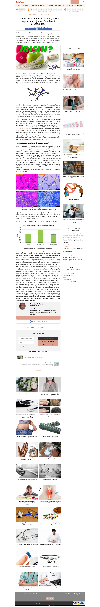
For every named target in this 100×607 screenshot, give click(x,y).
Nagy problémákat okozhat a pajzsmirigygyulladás (27, 523)
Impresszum (20, 594)
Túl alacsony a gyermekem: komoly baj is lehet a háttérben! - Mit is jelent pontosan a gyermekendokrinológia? (27, 416)
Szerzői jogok (44, 594)
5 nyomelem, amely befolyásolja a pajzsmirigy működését (50, 523)
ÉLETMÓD (57, 5)
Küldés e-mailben (44, 29)
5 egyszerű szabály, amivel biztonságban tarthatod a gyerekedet (74, 198)
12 (61, 9)
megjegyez (27, 345)
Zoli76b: (67, 275)
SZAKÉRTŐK (30, 1)
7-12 (80, 9)
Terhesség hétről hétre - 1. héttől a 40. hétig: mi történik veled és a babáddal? (73, 134)
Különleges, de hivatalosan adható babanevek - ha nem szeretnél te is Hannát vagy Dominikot (73, 221)
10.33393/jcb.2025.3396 (23, 128)
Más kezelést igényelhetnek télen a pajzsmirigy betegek (27, 545)
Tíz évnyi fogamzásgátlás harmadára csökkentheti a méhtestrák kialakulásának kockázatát (37, 364)
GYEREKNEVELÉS (40, 5)
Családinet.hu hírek (31, 14)
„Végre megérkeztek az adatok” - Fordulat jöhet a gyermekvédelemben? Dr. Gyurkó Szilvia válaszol (73, 156)
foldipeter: (68, 273)
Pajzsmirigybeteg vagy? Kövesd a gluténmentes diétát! (50, 545)
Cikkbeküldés (68, 594)
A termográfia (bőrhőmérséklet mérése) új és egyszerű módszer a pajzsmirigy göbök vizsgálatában (50, 394)
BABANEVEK (78, 5)
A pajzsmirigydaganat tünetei (50, 588)
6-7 (78, 9)
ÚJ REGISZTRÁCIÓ (48, 344)
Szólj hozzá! (31, 29)
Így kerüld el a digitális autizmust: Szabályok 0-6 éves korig (73, 177)
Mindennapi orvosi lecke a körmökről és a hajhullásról (50, 415)
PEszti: (65, 277)
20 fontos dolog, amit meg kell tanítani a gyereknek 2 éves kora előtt (73, 69)
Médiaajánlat (27, 594)
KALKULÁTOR (50, 1)
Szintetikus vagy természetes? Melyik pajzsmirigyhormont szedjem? (27, 458)
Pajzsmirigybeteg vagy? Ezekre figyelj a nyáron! (50, 458)
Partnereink (60, 594)
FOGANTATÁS (20, 5)
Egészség (47, 14)
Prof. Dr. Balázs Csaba (33, 27)
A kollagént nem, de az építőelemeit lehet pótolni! (73, 112)
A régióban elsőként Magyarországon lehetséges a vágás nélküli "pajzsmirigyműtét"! (50, 502)
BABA (33, 5)
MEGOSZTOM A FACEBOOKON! (38, 321)
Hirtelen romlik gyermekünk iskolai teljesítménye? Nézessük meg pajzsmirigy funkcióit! (27, 502)
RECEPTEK (71, 5)
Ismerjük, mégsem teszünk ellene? (27, 566)
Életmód (41, 14)
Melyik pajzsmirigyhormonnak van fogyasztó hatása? (27, 437)
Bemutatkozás (23, 317)
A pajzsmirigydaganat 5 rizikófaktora (50, 566)
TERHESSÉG (27, 5)
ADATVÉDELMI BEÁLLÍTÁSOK (50, 605)
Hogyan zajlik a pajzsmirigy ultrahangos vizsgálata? (27, 588)
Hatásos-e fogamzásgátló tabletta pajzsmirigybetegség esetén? (50, 437)
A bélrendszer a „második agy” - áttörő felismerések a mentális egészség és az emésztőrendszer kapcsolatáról (73, 235)
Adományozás (76, 594)
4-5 (75, 9)
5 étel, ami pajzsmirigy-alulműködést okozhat (33, 357)
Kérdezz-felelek (53, 317)
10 (56, 9)
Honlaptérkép (52, 594)
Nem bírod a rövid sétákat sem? (50, 480)
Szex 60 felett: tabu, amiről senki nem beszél (73, 90)
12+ (82, 9)
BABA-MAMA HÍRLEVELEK (62, 1)
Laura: (69, 281)
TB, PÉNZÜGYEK (50, 5)
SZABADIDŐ (64, 5)
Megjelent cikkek (38, 317)
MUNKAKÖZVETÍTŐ (39, 1)
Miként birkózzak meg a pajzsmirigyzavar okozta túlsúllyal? (27, 480)
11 (58, 9)
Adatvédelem (35, 594)
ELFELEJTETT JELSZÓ (48, 341)
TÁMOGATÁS (75, 1)
